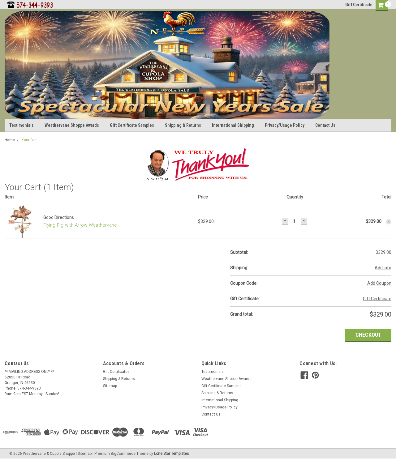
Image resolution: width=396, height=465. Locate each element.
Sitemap (110, 386)
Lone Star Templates (171, 453)
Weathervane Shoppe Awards (72, 125)
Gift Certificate (358, 4)
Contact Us (325, 125)
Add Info (383, 267)
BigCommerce (123, 453)
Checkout (368, 334)
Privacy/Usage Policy (284, 125)
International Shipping (233, 125)
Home (10, 140)
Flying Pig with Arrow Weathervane (80, 225)
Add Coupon (379, 283)
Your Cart (29, 140)
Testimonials (21, 125)
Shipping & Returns (183, 125)
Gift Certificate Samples (132, 125)
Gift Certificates (116, 371)
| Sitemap (84, 453)
